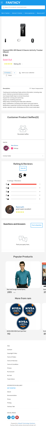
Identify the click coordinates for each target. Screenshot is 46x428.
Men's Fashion (5, 13)
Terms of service (12, 360)
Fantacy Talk (11, 406)
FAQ (8, 346)
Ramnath (20, 207)
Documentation (12, 395)
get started (11, 388)
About (9, 392)
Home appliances (30, 13)
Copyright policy (12, 353)
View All (23, 168)
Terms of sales (11, 357)
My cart (9, 375)
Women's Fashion (17, 13)
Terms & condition (12, 364)
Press (9, 399)
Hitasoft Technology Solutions (26, 423)
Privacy (9, 368)
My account (10, 371)
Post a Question (36, 225)
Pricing (9, 403)
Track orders (11, 379)
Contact (9, 349)
